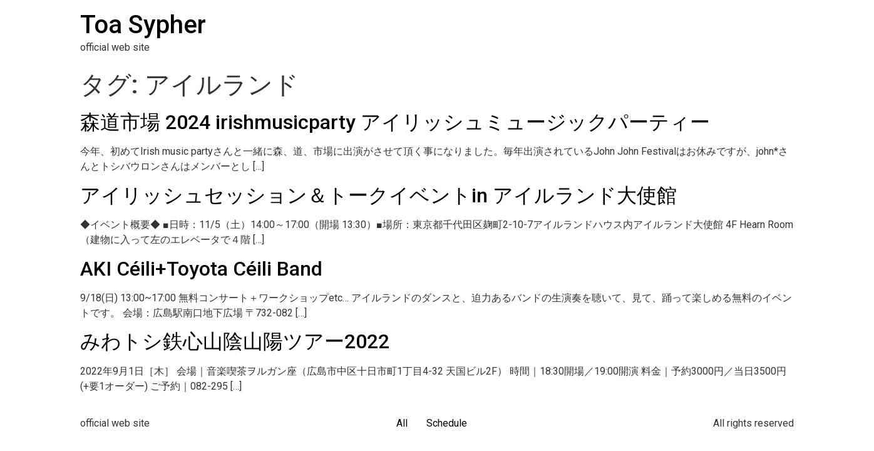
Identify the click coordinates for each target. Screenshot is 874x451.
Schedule (446, 423)
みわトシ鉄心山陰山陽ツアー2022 (234, 341)
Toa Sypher (143, 24)
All (402, 423)
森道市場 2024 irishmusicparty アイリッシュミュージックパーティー (395, 122)
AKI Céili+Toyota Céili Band (201, 269)
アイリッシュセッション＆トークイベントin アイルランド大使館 (378, 195)
